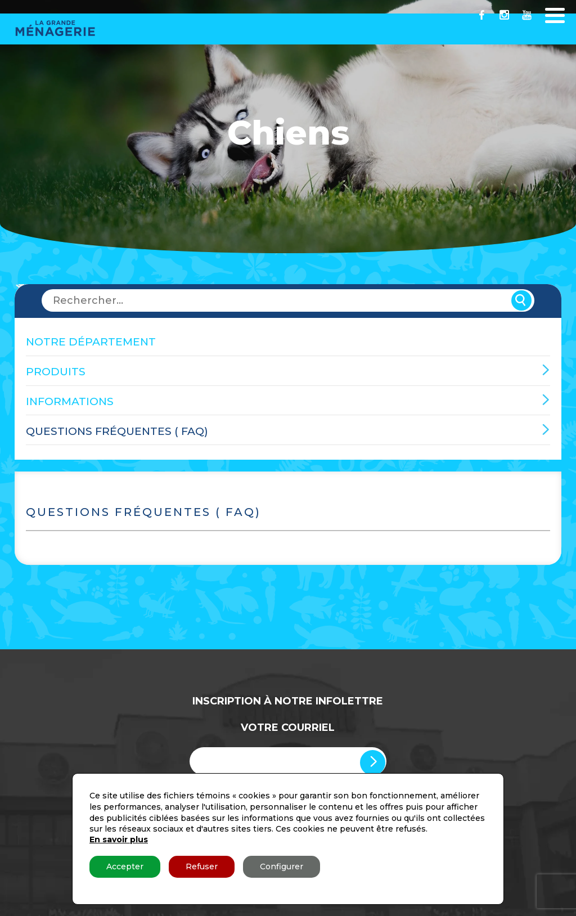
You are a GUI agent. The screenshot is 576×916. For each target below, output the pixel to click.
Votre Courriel (288, 727)
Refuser (202, 866)
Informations (70, 401)
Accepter (124, 866)
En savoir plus (118, 839)
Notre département (91, 341)
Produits (56, 371)
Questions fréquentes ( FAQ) (117, 431)
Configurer (281, 866)
